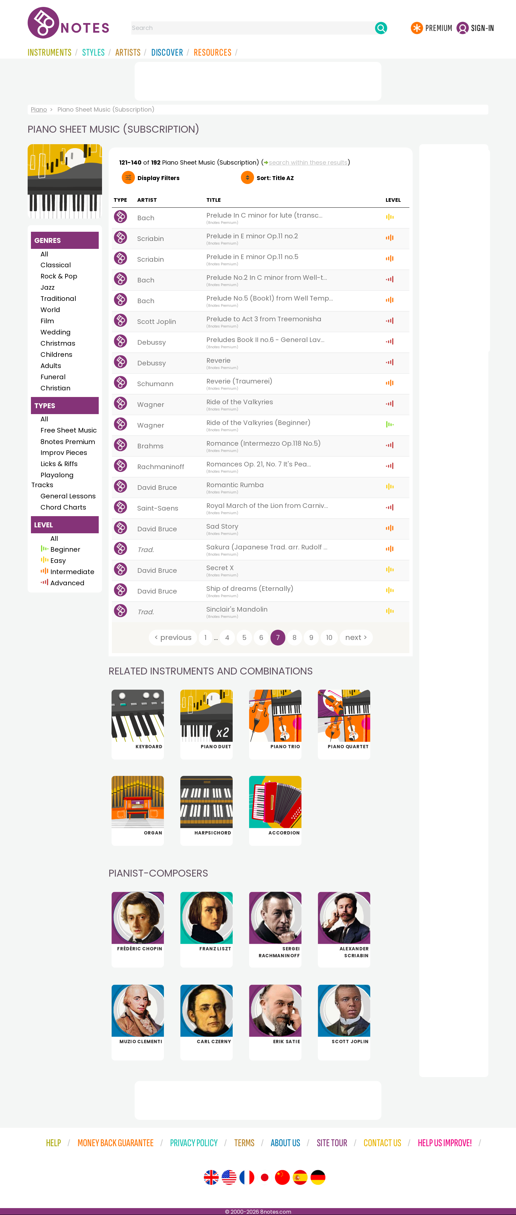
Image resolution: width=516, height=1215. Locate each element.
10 (329, 637)
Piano (39, 109)
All (44, 254)
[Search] (381, 28)
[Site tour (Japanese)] (264, 1177)
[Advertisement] (258, 80)
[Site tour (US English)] (229, 1177)
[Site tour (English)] (211, 1177)
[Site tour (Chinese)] (282, 1177)
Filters (159, 178)
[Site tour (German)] (318, 1177)
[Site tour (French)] (247, 1177)
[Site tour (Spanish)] (300, 1177)
